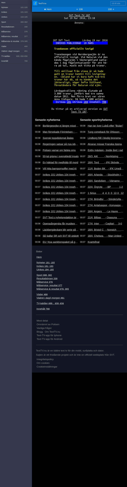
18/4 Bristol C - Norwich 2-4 (106, 229)
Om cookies (43, 363)
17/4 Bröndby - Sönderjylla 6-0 (106, 199)
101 (69, 101)
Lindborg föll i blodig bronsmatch (106, 138)
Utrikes (45, 269)
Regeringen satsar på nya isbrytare (61, 144)
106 (79, 9)
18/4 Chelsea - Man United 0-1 (106, 235)
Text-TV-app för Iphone (49, 335)
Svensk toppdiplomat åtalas (58, 138)
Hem (48, 9)
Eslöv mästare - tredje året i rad (105, 150)
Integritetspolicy (45, 359)
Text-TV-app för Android (49, 339)
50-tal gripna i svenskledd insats (61, 156)
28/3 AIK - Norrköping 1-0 (106, 156)
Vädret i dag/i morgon (50, 298)
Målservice (45, 282)
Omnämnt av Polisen (48, 324)
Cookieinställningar (47, 366)
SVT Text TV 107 (79, 15)
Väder (42, 294)
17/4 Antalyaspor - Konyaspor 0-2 (106, 205)
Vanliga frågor (44, 328)
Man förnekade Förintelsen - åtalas (61, 131)
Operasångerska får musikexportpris (61, 223)
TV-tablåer (50, 303)
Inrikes (45, 266)
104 (86, 101)
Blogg (40, 331)
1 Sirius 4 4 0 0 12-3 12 (106, 193)
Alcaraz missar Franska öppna (105, 144)
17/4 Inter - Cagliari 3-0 (105, 223)
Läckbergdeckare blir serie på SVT (61, 229)
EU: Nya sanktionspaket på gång (61, 242)
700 (104, 101)
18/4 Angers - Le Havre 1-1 (106, 211)
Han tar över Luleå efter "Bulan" (105, 125)
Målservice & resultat (53, 289)
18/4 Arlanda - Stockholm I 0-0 (106, 174)
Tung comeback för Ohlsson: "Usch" (106, 131)
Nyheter (46, 262)
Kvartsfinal (93, 242)
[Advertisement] (79, 30)
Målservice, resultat (49, 285)
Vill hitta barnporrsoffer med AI (59, 168)
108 (111, 9)
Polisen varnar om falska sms (59, 150)
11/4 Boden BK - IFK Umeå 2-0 (106, 168)
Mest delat (42, 320)
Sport (44, 275)
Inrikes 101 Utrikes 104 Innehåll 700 (61, 174)
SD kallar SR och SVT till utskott (61, 235)
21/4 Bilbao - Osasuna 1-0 (106, 217)
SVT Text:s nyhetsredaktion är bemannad (61, 217)
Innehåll (43, 308)
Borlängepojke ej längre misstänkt (61, 125)
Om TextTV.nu (52, 331)
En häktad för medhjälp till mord (60, 162)
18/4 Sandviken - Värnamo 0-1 (106, 180)
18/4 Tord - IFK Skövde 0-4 (106, 162)
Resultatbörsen (47, 278)
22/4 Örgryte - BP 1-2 (105, 187)
